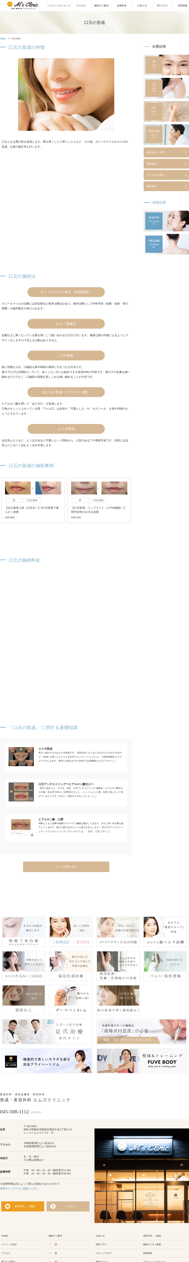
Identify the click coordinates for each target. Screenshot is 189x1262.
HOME (3, 38)
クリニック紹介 (9, 1244)
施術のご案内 (55, 1236)
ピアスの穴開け (155, 174)
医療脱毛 (151, 163)
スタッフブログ (104, 1253)
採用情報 (147, 1253)
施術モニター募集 (152, 1244)
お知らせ (100, 1236)
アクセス (70, 1206)
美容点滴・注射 (155, 152)
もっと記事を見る (66, 866)
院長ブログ (101, 1244)
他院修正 (151, 186)
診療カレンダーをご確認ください (19, 1188)
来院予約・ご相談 (24, 1206)
